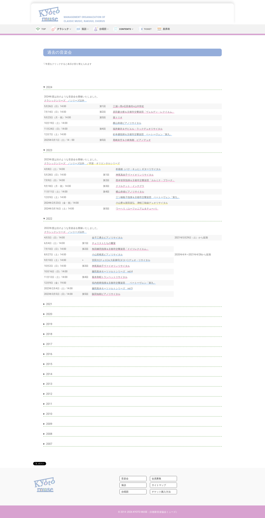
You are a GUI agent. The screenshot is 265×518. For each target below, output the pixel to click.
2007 (49, 443)
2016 (49, 354)
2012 (49, 393)
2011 (49, 403)
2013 (49, 383)
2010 (49, 413)
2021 (49, 304)
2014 (49, 374)
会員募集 (156, 478)
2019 (49, 324)
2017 (49, 344)
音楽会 (124, 478)
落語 (123, 485)
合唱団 (124, 491)
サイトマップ (159, 485)
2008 (49, 433)
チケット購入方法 (161, 491)
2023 (49, 150)
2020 (49, 314)
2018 (49, 334)
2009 (49, 423)
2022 (49, 218)
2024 (49, 87)
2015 (49, 364)
